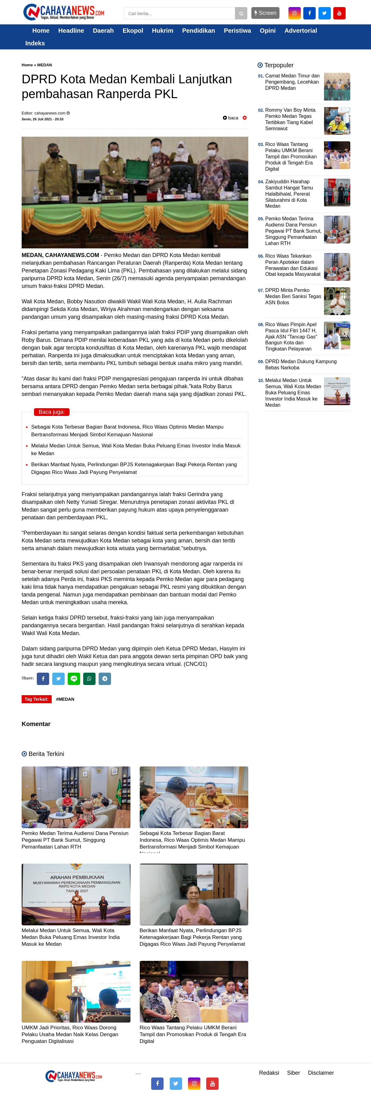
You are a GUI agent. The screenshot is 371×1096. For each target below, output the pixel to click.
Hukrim (162, 30)
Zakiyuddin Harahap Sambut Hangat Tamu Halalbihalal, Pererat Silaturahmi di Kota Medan (289, 194)
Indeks (35, 43)
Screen (265, 13)
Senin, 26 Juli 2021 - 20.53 (42, 119)
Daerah (103, 30)
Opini (268, 30)
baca (230, 117)
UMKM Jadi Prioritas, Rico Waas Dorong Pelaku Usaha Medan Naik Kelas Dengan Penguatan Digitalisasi (70, 1034)
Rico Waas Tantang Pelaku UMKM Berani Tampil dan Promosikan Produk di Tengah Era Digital (193, 1034)
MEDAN (44, 65)
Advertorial (300, 30)
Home (37, 30)
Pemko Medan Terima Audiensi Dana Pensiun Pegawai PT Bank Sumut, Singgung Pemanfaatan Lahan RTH (75, 840)
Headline (71, 30)
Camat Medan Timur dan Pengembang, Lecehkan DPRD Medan (292, 82)
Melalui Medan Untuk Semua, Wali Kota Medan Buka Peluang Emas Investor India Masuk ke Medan (71, 937)
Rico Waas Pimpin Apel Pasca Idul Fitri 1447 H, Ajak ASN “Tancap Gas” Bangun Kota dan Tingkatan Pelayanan (291, 337)
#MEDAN (65, 699)
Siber (293, 1073)
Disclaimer (321, 1073)
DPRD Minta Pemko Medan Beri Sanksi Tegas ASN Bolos (293, 296)
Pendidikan (198, 30)
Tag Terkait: (37, 699)
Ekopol (133, 30)
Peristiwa (237, 30)
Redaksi (269, 1073)
